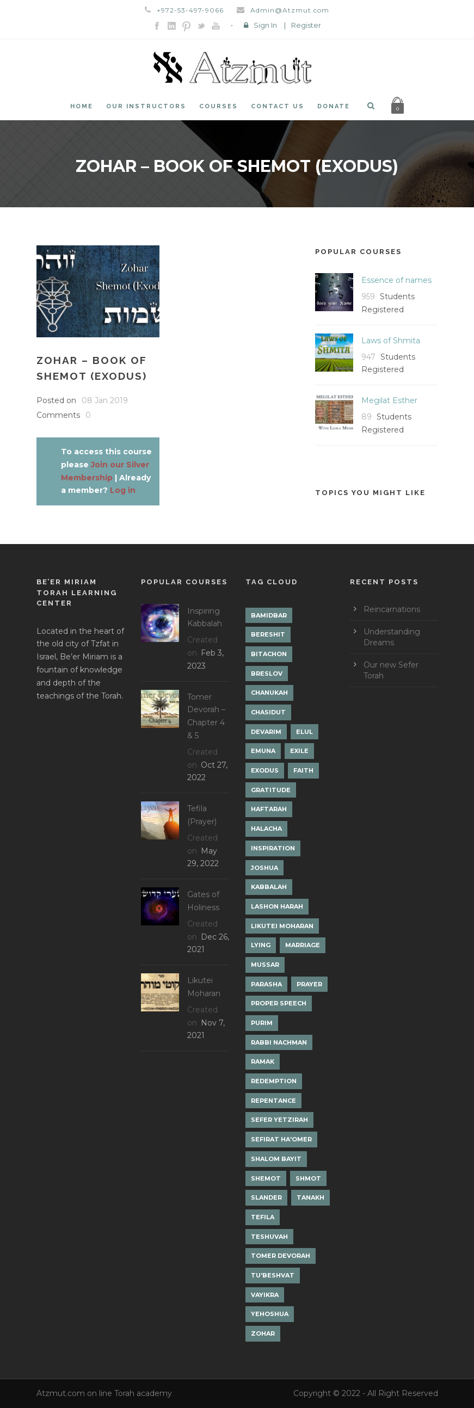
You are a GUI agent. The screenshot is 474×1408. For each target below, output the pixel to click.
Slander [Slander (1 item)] (266, 1197)
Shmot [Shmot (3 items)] (308, 1178)
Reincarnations (392, 609)
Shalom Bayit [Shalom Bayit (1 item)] (276, 1159)
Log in (123, 490)
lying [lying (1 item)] (260, 945)
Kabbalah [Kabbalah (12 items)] (269, 887)
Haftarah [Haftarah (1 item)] (269, 809)
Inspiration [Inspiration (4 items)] (273, 848)
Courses (218, 106)
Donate (333, 106)
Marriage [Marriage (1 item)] (302, 945)
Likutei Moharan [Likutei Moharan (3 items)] (282, 926)
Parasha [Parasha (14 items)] (266, 984)
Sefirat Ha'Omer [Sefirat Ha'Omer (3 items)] (281, 1139)
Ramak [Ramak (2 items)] (262, 1061)
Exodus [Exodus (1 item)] (265, 770)
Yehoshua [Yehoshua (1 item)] (269, 1314)
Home (81, 106)
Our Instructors (146, 106)
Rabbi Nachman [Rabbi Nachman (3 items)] (279, 1042)
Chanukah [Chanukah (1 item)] (269, 692)
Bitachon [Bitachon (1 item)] (269, 654)
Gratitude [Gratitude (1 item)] (271, 790)
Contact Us (277, 106)
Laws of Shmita (390, 340)
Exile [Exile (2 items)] (299, 751)
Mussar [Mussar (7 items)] (265, 964)
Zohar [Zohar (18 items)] (263, 1333)
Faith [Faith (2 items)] (303, 770)
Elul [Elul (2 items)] (304, 732)
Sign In (265, 25)
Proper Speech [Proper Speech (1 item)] (278, 1003)
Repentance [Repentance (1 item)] (273, 1100)
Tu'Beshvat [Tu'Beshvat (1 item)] (272, 1275)
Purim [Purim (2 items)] (262, 1023)
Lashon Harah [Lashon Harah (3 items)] (277, 906)
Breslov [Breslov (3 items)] (266, 673)
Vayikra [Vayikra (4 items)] (265, 1295)
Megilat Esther (389, 400)
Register (306, 25)
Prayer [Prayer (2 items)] (309, 984)
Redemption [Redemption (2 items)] (274, 1081)
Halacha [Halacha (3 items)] (266, 828)
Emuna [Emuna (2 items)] (263, 751)
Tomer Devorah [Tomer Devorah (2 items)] (280, 1255)
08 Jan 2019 (105, 400)
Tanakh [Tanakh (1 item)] (310, 1197)
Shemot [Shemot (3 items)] (266, 1178)
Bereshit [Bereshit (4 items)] (268, 634)
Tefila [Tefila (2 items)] (262, 1217)
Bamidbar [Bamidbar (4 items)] (269, 615)
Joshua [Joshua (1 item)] (264, 868)
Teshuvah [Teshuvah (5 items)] (269, 1236)
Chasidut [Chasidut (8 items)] (268, 712)
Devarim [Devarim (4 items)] (266, 732)
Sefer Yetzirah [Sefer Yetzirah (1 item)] (279, 1119)
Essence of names (396, 280)
